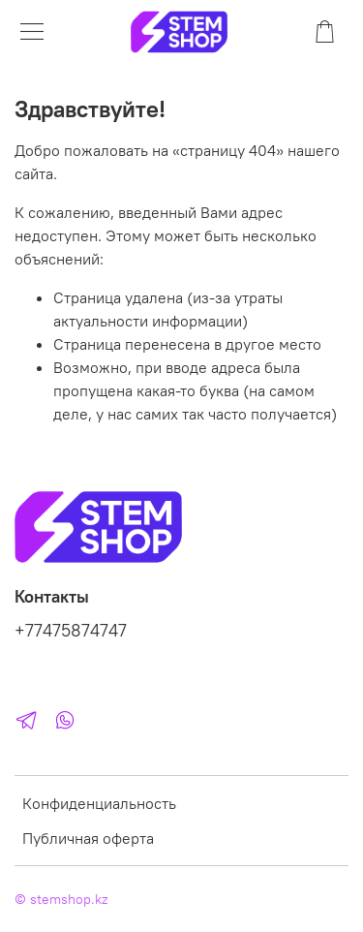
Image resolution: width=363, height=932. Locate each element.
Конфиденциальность (99, 803)
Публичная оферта (88, 838)
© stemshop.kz (61, 899)
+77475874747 (71, 630)
